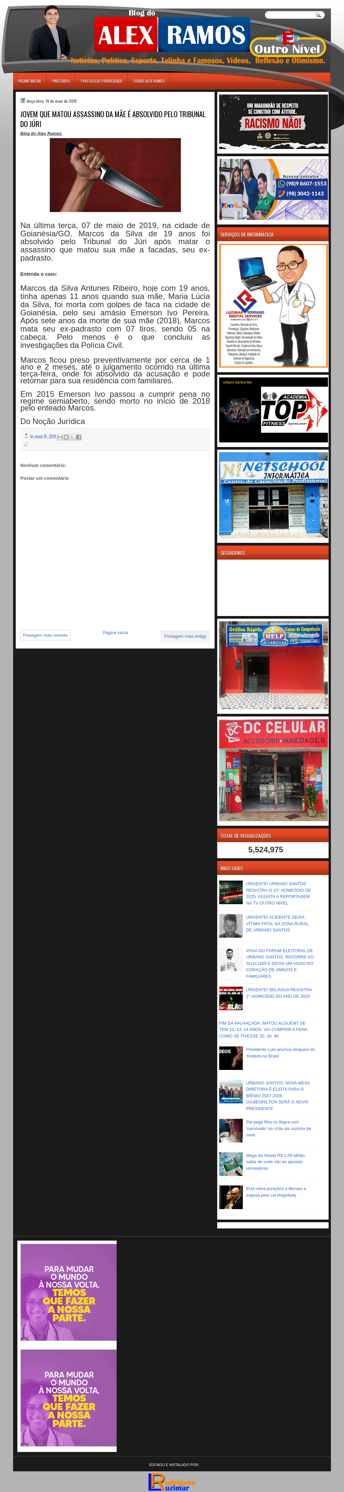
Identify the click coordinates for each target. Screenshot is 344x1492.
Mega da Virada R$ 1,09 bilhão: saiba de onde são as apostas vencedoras (276, 1162)
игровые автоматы (42, 3)
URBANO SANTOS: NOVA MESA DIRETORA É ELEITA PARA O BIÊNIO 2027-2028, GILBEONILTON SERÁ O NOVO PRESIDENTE (278, 1095)
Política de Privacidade (102, 81)
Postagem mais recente (45, 635)
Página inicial (29, 81)
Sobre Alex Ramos (149, 81)
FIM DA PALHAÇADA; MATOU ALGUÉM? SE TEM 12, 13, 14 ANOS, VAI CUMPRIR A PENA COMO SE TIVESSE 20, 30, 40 (263, 1029)
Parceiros (61, 81)
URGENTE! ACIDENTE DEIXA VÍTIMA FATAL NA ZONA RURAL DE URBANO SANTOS (277, 923)
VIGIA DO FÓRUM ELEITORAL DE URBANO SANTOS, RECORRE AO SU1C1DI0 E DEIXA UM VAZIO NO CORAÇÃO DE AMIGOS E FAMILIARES (280, 963)
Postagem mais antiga (185, 636)
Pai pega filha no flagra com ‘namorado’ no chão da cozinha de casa (278, 1128)
